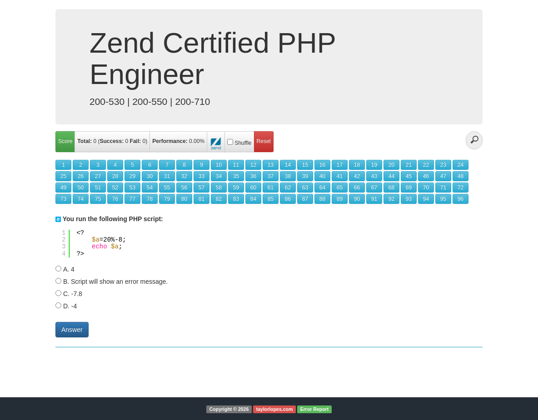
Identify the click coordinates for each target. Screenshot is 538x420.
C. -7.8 (72, 293)
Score (65, 141)
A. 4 (69, 269)
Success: (112, 141)
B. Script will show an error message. (115, 281)
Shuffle (242, 143)
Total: (84, 141)
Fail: (135, 141)
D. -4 (70, 306)
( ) (112, 141)
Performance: (169, 141)
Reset (264, 141)
